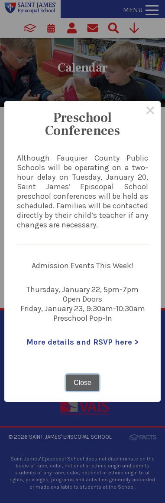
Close (82, 382)
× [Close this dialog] (150, 111)
